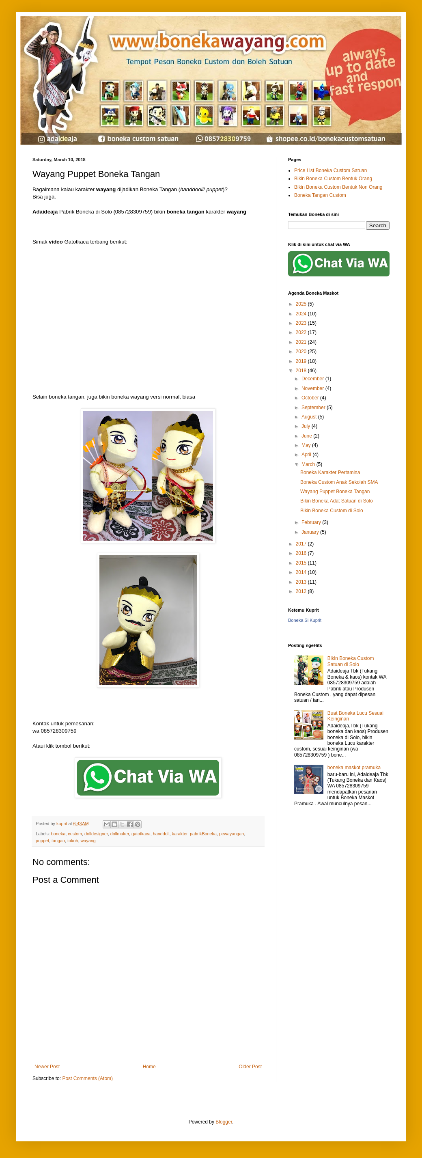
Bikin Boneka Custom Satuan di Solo (350, 661)
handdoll (161, 833)
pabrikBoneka (203, 833)
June (307, 436)
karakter (179, 833)
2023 (302, 323)
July (306, 426)
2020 (302, 351)
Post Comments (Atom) (87, 1078)
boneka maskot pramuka (354, 767)
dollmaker (119, 833)
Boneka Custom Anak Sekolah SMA (339, 482)
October (310, 398)
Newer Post (47, 1067)
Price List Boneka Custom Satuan (330, 170)
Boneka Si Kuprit (304, 620)
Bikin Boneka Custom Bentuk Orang (333, 178)
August (309, 417)
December (313, 379)
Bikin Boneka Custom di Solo (331, 510)
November (313, 388)
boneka (58, 833)
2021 (302, 342)
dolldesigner (96, 833)
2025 (302, 304)
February (311, 522)
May (306, 445)
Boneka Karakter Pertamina (330, 472)
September (314, 407)
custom (75, 833)
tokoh (72, 840)
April (306, 454)
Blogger (223, 1122)
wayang (87, 840)
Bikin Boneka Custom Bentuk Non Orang (338, 187)
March (308, 464)
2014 (302, 572)
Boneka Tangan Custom (320, 195)
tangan (58, 840)
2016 (302, 553)
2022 (302, 332)
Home (149, 1067)
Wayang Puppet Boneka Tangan (335, 491)
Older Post (250, 1067)
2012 (302, 591)
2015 (302, 563)
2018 (302, 370)
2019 (302, 361)
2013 (302, 582)
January (310, 532)
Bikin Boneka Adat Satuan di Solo (336, 501)
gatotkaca (141, 833)
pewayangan (231, 833)
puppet (42, 840)
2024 (302, 314)
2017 (302, 544)
